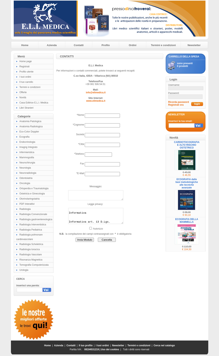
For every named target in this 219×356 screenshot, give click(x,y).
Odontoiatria (25, 178)
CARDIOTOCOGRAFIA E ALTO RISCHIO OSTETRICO (187, 145)
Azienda (52, 45)
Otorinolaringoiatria (29, 198)
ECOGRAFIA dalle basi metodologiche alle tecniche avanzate (186, 183)
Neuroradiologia (27, 173)
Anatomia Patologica (30, 121)
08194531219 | (92, 349)
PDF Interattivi (27, 204)
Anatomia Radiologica (31, 126)
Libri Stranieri (26, 107)
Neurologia (25, 167)
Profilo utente (26, 71)
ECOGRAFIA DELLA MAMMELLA (186, 220)
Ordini (132, 45)
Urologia (23, 270)
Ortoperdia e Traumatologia (34, 188)
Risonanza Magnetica (30, 259)
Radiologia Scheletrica (31, 244)
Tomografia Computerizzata (34, 264)
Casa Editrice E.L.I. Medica (33, 102)
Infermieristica (26, 152)
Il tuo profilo (85, 345)
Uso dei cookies (110, 349)
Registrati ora (176, 104)
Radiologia (25, 209)
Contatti (79, 45)
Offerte (23, 92)
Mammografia (26, 157)
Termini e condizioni (163, 45)
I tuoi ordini (25, 76)
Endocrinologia (27, 142)
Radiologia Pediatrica (30, 229)
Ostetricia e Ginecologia (32, 193)
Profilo (106, 45)
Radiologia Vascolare (30, 254)
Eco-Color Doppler (29, 131)
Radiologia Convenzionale (33, 214)
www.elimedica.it (95, 100)
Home (24, 45)
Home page (25, 61)
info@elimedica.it (96, 92)
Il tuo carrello (26, 82)
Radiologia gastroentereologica (35, 219)
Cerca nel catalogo (164, 345)
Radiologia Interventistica (32, 224)
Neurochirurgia (27, 162)
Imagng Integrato (28, 147)
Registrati (24, 66)
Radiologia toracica (29, 249)
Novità (22, 97)
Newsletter (194, 45)
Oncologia (24, 183)
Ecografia (24, 136)
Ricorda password (178, 102)
